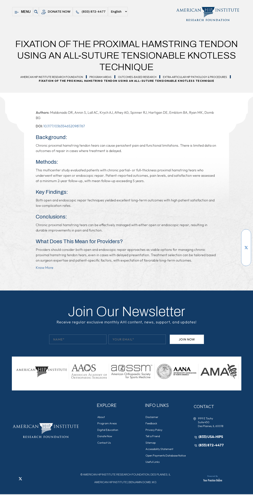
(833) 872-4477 (92, 12)
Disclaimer (152, 417)
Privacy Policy (154, 430)
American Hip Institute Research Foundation (51, 77)
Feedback (152, 423)
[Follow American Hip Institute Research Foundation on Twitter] (246, 247)
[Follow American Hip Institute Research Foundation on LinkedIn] (246, 253)
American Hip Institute (110, 483)
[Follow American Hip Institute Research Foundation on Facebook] (246, 236)
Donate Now (56, 12)
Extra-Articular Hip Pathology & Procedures (195, 77)
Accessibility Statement (160, 449)
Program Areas (100, 77)
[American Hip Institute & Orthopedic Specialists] (207, 14)
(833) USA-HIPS (211, 437)
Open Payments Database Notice (166, 456)
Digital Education (108, 430)
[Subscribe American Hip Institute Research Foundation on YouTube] (246, 242)
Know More (44, 267)
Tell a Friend (153, 436)
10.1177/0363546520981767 (64, 126)
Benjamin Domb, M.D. (143, 483)
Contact (204, 406)
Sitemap (151, 443)
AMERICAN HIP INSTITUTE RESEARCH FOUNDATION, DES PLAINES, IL (127, 475)
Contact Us (104, 443)
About (101, 417)
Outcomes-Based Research (137, 77)
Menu (22, 12)
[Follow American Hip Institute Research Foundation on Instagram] (246, 259)
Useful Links (153, 462)
